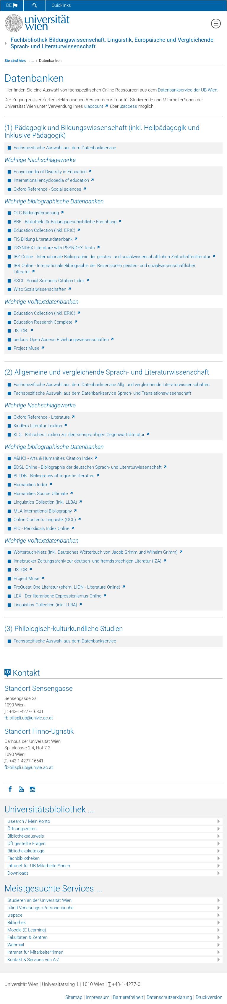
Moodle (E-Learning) (26, 930)
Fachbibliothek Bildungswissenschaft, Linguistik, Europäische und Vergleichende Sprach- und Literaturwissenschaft (112, 43)
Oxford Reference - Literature (44, 417)
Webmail (15, 944)
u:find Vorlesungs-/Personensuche (40, 907)
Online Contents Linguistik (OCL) (48, 519)
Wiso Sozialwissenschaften (43, 289)
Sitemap (73, 997)
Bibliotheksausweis (25, 836)
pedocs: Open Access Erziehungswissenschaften (64, 339)
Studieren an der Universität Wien (39, 900)
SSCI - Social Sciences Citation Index (52, 280)
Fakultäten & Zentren (27, 937)
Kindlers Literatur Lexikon (41, 425)
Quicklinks (61, 5)
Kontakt (22, 673)
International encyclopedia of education (54, 180)
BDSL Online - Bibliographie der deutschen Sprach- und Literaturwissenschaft (90, 467)
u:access (128, 106)
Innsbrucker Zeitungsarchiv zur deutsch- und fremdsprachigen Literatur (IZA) (90, 561)
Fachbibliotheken (23, 858)
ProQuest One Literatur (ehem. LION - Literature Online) (70, 587)
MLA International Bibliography (45, 511)
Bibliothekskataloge (25, 851)
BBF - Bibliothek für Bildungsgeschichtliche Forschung (68, 221)
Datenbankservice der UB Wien (187, 90)
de (11, 5)
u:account (96, 106)
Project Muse (29, 348)
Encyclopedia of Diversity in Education (53, 171)
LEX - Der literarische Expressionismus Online (60, 596)
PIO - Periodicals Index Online (44, 528)
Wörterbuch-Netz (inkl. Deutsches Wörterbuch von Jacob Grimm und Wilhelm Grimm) (98, 552)
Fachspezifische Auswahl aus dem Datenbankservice (65, 147)
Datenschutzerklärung (169, 997)
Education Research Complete (46, 322)
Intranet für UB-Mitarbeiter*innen (38, 865)
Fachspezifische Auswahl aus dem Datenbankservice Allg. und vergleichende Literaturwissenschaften (112, 384)
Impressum (97, 997)
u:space (14, 915)
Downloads (18, 873)
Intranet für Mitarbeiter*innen (35, 952)
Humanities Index (33, 484)
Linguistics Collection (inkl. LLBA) (48, 502)
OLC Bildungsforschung (39, 213)
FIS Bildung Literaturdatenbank (46, 239)
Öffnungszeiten (22, 828)
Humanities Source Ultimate (44, 493)
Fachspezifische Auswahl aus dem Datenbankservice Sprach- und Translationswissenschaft (102, 393)
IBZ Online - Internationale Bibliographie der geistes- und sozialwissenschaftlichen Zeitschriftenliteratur (115, 256)
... (32, 60)
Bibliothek (16, 922)
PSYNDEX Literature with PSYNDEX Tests (57, 247)
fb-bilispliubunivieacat (28, 718)
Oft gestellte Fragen (26, 843)
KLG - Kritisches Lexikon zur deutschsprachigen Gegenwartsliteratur (82, 434)
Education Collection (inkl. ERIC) (47, 230)
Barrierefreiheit (128, 997)
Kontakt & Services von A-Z (33, 959)
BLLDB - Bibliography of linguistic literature (57, 475)
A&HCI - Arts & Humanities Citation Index (56, 458)
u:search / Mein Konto (28, 821)
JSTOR (24, 330)
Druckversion (209, 997)
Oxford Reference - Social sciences (50, 189)
